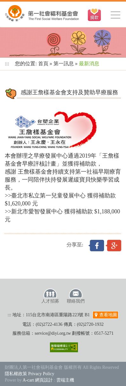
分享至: (74, 244)
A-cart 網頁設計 (38, 380)
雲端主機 (65, 380)
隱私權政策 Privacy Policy (29, 373)
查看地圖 (105, 314)
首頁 (43, 63)
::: (7, 63)
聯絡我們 (76, 296)
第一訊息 (63, 63)
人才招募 (50, 296)
